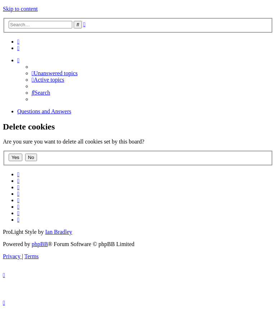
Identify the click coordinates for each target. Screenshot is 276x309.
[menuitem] (18, 41)
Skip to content (20, 9)
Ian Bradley (58, 232)
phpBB (40, 244)
